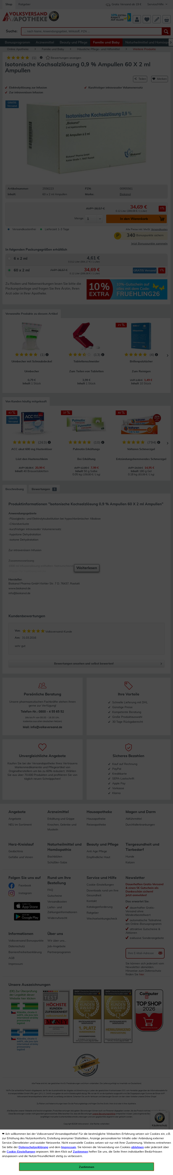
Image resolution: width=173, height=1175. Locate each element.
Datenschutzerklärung (33, 1147)
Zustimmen (80, 1151)
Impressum (68, 1147)
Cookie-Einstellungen (21, 1151)
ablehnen (137, 1147)
